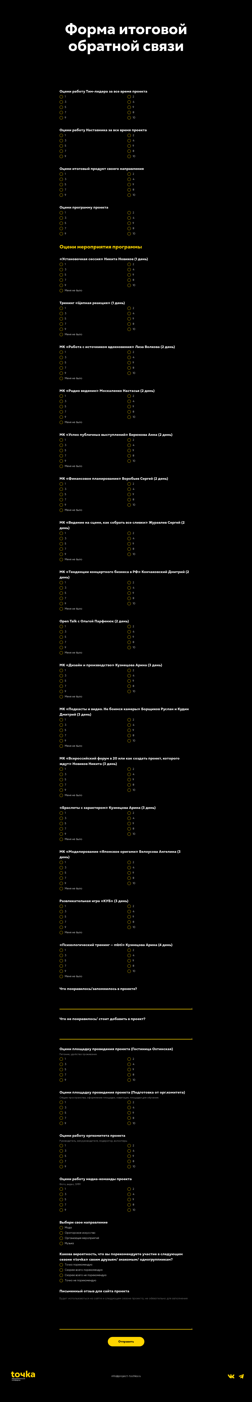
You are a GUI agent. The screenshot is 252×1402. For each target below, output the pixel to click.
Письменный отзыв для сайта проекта (94, 1291)
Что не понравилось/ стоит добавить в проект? (102, 1018)
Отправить (126, 1342)
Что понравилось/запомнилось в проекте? (98, 988)
